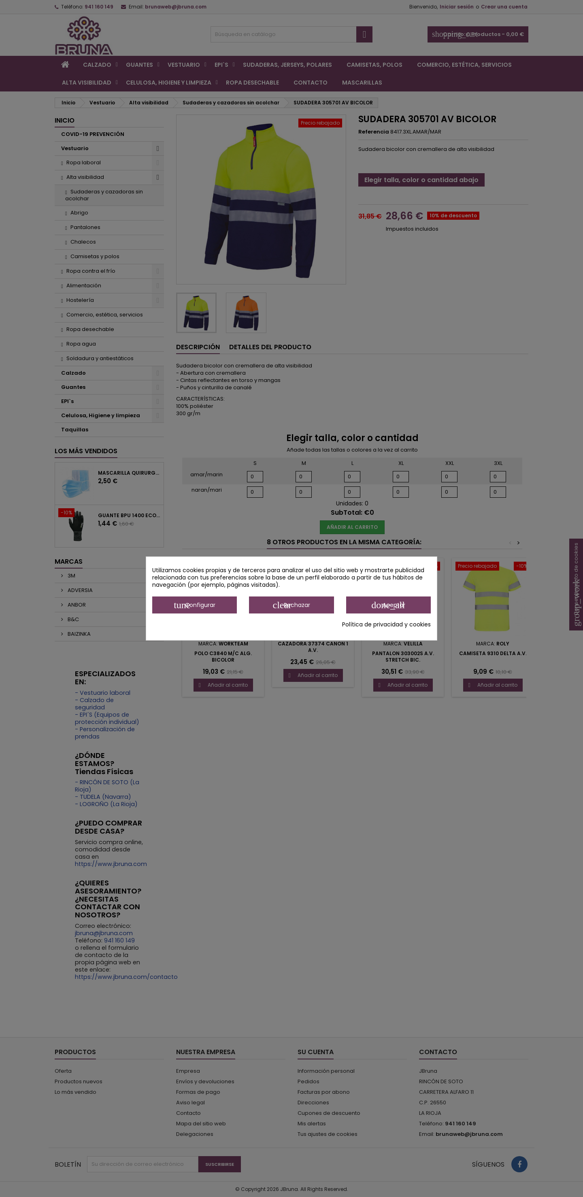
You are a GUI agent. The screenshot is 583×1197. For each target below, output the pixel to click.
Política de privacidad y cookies (386, 624)
